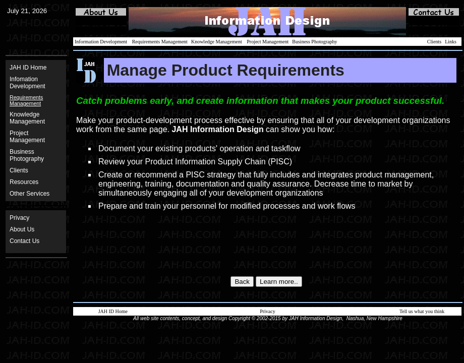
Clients (19, 170)
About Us (22, 229)
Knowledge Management (27, 118)
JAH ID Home (28, 67)
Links (450, 41)
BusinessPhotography (27, 155)
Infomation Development (27, 83)
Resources (24, 182)
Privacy (19, 217)
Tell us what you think (421, 311)
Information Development (101, 41)
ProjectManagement (27, 137)
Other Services (29, 193)
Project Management (267, 41)
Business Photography (314, 41)
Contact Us (24, 241)
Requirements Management (160, 41)
